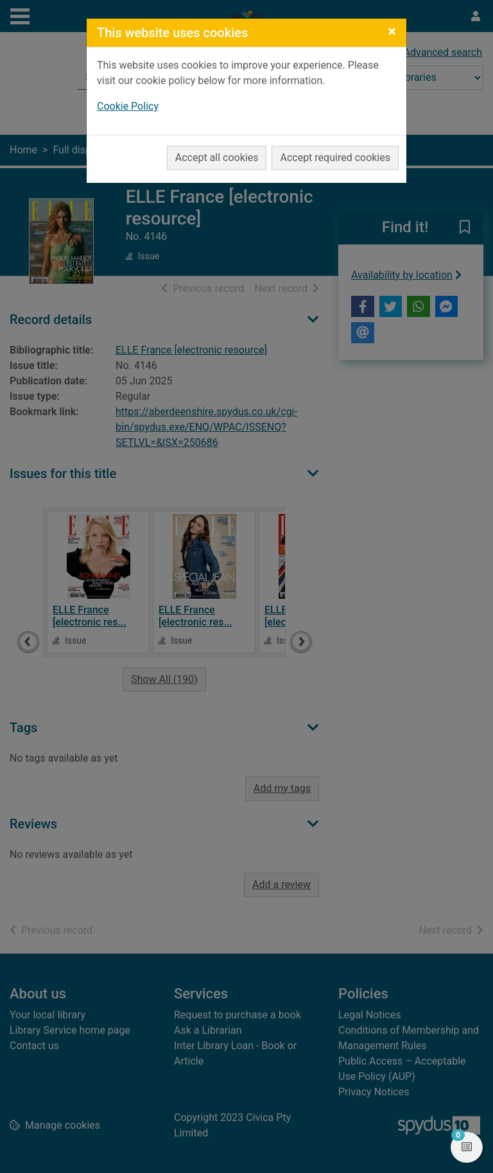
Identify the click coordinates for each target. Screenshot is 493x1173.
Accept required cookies (335, 157)
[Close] (391, 31)
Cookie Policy (128, 106)
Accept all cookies (217, 157)
